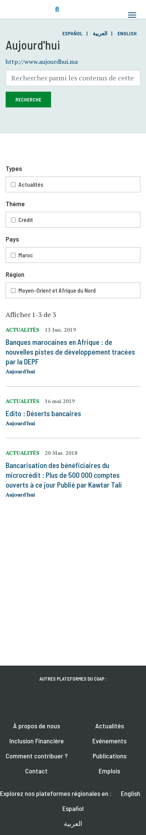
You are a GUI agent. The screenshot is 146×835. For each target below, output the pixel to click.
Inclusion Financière (36, 741)
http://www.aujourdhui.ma (42, 61)
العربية (100, 33)
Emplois (109, 771)
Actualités (30, 184)
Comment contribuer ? (37, 756)
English (127, 33)
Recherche (28, 99)
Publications (109, 756)
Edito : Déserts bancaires (43, 413)
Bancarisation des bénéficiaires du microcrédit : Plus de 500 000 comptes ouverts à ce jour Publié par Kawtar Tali (64, 475)
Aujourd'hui (20, 371)
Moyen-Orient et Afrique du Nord (57, 290)
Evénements (109, 741)
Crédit (25, 219)
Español (72, 33)
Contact (36, 771)
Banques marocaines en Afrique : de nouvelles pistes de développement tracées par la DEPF (70, 351)
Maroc (25, 254)
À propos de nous (36, 726)
